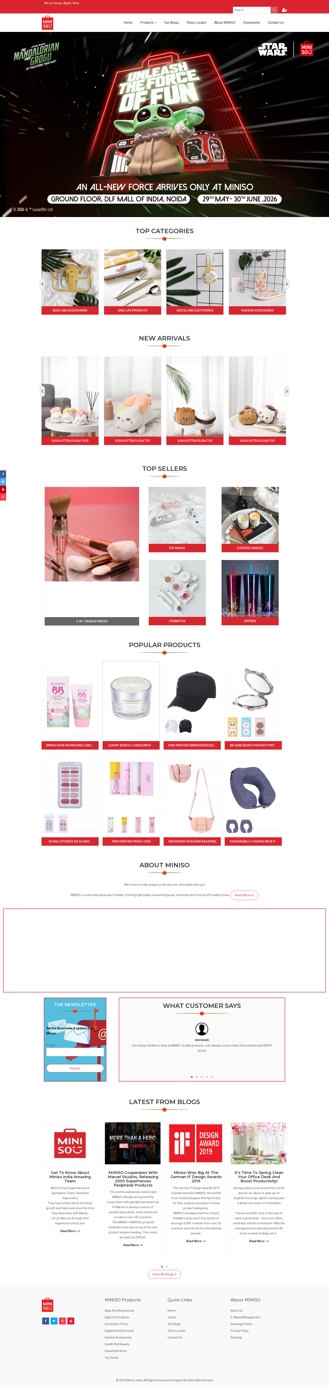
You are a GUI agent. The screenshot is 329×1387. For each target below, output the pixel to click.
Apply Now (85, 3)
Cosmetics (177, 621)
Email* (75, 1049)
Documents (251, 23)
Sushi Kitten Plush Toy (132, 440)
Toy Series (112, 1357)
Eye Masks (177, 548)
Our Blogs (171, 23)
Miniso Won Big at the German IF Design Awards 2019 (196, 1177)
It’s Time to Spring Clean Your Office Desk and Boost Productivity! (258, 1177)
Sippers (250, 621)
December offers (116, 1324)
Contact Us (276, 23)
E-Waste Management (245, 1317)
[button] (191, 1077)
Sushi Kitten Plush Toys (70, 440)
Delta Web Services (200, 1380)
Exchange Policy (241, 1324)
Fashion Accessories (257, 310)
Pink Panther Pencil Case (131, 841)
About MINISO (224, 23)
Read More (244, 895)
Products (148, 23)
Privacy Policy (240, 1330)
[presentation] (42, 284)
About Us (237, 1310)
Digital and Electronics (195, 310)
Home (128, 23)
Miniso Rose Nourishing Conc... (70, 745)
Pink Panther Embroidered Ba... (192, 745)
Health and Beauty (117, 1344)
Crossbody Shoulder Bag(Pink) (192, 841)
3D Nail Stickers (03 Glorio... (70, 841)
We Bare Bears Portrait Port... (253, 745)
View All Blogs (165, 1274)
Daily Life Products (132, 310)
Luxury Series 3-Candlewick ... (131, 745)
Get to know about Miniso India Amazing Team (70, 1177)
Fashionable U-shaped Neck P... (253, 841)
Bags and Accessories (70, 310)
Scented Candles (250, 548)
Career (172, 1317)
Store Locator (196, 23)
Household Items (116, 1351)
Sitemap (236, 1337)
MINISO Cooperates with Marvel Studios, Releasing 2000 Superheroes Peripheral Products (133, 1179)
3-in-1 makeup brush (92, 621)
